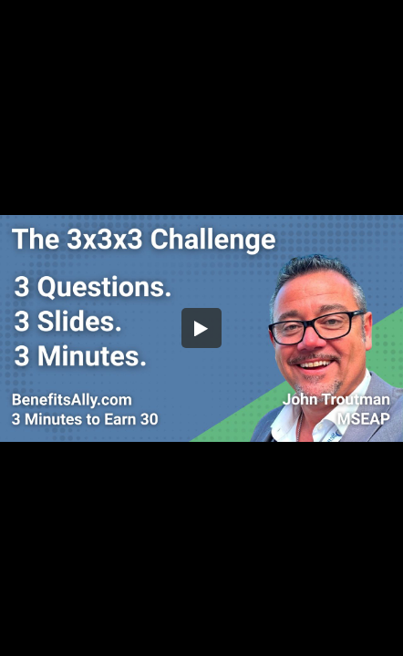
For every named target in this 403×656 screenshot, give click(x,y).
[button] (201, 328)
